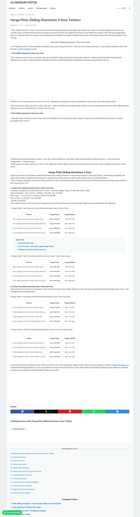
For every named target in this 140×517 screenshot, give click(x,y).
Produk (23, 8)
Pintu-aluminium (106, 34)
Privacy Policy (72, 505)
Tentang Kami (42, 8)
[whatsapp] (66, 431)
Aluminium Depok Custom (72, 510)
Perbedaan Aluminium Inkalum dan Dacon (32, 266)
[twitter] (34, 431)
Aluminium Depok (23, 2)
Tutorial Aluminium (107, 52)
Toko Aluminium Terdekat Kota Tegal (114, 83)
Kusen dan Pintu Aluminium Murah (113, 56)
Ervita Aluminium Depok (109, 67)
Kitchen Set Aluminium (108, 41)
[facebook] (18, 431)
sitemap (62, 505)
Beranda (13, 8)
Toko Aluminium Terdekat (109, 59)
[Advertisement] (50, 407)
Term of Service (84, 505)
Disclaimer (54, 505)
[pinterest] (50, 431)
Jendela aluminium (107, 38)
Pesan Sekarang (12, 512)
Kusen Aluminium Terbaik (109, 49)
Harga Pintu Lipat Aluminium (111, 63)
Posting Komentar (31, 27)
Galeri (31, 8)
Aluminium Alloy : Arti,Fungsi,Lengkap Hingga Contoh (36, 263)
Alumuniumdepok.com (42, 384)
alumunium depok (72, 53)
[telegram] (82, 431)
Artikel (54, 8)
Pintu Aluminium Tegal (25, 260)
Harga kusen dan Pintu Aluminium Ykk (114, 45)
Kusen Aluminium (106, 31)
